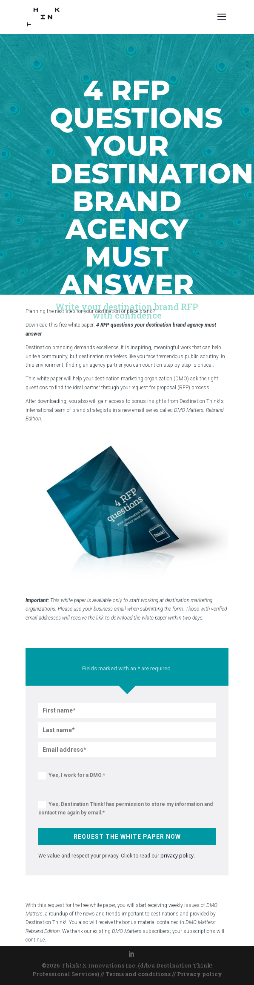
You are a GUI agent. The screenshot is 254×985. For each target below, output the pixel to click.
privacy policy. (177, 855)
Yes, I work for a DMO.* (71, 775)
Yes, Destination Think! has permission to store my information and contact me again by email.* (125, 808)
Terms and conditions (138, 974)
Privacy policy (199, 974)
